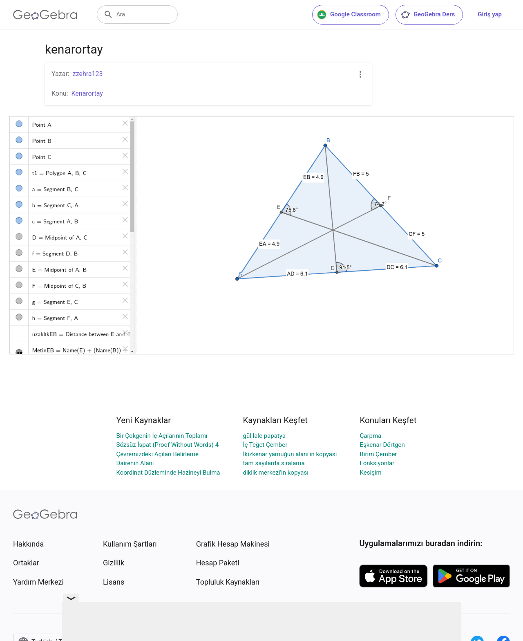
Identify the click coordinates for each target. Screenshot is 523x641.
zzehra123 (88, 74)
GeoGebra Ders (427, 15)
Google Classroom (349, 15)
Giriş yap (490, 14)
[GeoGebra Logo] (45, 15)
